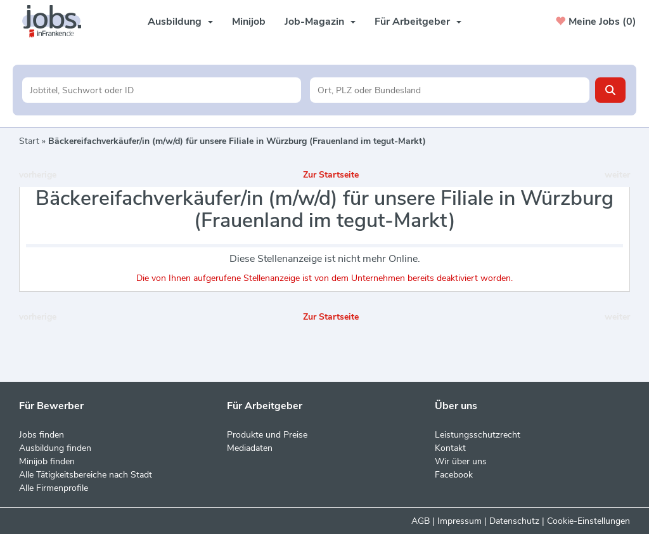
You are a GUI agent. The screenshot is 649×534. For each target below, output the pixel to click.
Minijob (249, 22)
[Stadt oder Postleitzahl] (449, 90)
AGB (420, 521)
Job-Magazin (320, 22)
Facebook (454, 475)
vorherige (37, 175)
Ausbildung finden (55, 448)
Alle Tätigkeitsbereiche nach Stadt (85, 475)
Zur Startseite (331, 175)
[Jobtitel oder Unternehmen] (162, 90)
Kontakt (450, 448)
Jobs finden (41, 435)
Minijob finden (47, 461)
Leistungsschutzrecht (477, 435)
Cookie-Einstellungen (588, 521)
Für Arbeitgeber (418, 22)
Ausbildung (180, 22)
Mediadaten (250, 448)
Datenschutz (514, 521)
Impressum (459, 521)
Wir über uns (461, 461)
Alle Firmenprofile (53, 488)
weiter (617, 175)
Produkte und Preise (267, 435)
